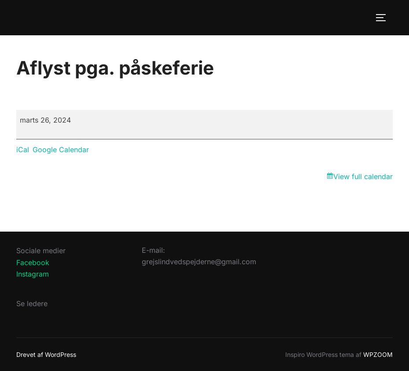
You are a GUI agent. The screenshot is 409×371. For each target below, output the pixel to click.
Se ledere (32, 303)
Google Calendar (61, 149)
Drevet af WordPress (46, 354)
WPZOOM (378, 354)
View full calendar (363, 176)
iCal (22, 149)
